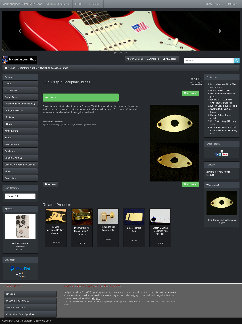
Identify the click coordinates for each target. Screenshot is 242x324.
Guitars (8, 83)
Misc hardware (12, 144)
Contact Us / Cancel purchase (20, 314)
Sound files (10, 178)
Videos (8, 171)
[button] (20, 31)
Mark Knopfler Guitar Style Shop (22, 4)
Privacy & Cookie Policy (17, 301)
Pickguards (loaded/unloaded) (20, 103)
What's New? (213, 185)
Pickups (9, 117)
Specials (9, 208)
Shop (12, 68)
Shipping (10, 294)
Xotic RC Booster (20, 243)
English (95, 4)
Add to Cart (190, 93)
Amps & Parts (11, 131)
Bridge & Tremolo (14, 110)
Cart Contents (135, 59)
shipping (198, 84)
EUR (79, 4)
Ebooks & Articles (13, 158)
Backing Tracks (12, 90)
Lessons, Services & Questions (20, 164)
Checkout (153, 59)
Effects (8, 137)
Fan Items (10, 151)
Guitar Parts (23, 68)
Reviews (50, 184)
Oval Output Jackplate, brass (54, 68)
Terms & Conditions (15, 307)
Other (35, 68)
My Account (170, 59)
